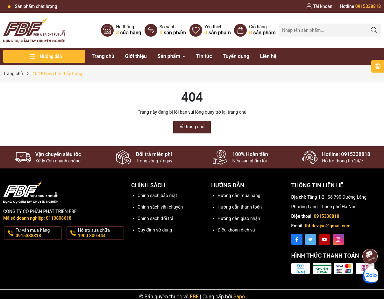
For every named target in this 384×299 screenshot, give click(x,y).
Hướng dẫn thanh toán (239, 207)
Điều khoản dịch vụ (236, 229)
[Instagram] (338, 239)
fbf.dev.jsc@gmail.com (328, 225)
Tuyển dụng (236, 56)
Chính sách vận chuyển (160, 207)
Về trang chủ (192, 126)
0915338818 (326, 216)
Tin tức (204, 56)
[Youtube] (324, 239)
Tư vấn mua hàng (38, 233)
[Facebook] (296, 239)
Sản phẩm (169, 56)
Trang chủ (102, 56)
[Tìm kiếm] (374, 30)
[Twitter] (310, 239)
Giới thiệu (135, 56)
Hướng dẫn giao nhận (238, 218)
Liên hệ (268, 56)
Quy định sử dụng (155, 229)
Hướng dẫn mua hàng (238, 195)
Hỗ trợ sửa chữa (100, 233)
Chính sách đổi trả (155, 218)
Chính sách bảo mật (157, 195)
